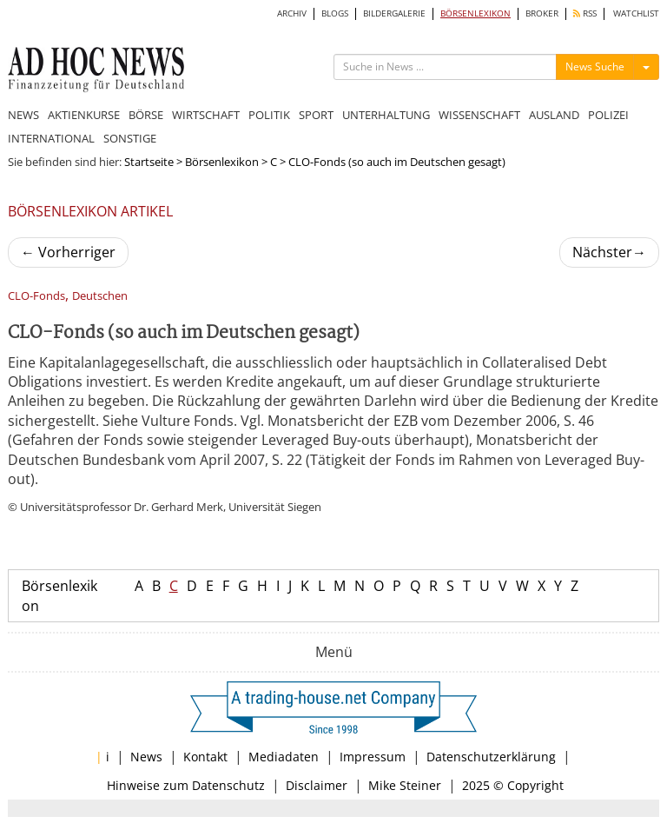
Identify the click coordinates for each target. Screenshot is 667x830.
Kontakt (205, 756)
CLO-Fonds (36, 296)
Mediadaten (283, 756)
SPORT (316, 115)
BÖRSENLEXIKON (475, 13)
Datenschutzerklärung (491, 756)
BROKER (541, 13)
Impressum (373, 756)
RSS (585, 13)
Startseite (149, 161)
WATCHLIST (636, 13)
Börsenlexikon (222, 161)
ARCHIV (292, 13)
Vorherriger (68, 252)
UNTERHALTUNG (386, 115)
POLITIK (269, 115)
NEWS (23, 115)
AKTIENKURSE (84, 115)
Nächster (609, 252)
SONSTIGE (129, 138)
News (146, 756)
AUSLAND (554, 115)
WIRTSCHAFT (206, 115)
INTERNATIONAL (51, 138)
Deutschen (100, 296)
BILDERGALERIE (394, 13)
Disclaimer (316, 785)
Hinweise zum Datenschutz (186, 785)
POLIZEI (608, 115)
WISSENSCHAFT (479, 115)
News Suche (594, 66)
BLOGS (334, 13)
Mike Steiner (404, 785)
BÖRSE (146, 115)
